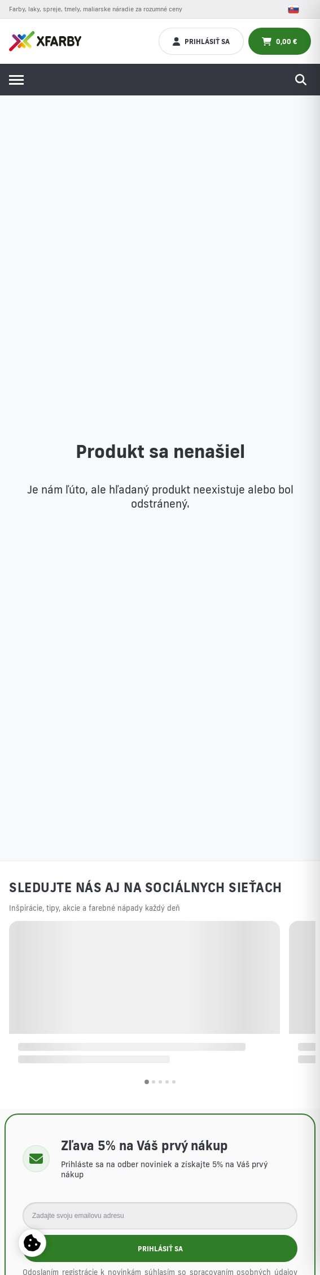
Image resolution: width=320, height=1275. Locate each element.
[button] (146, 1082)
